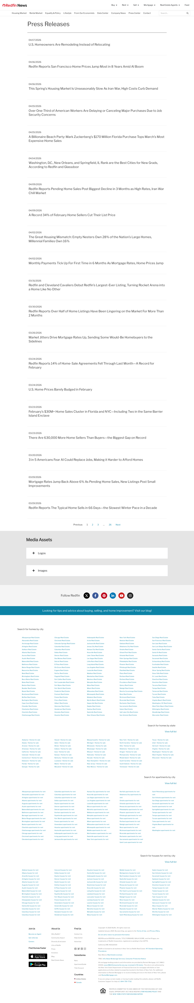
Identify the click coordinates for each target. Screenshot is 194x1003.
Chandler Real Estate (29, 706)
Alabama (25, 740)
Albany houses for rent (30, 873)
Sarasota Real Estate (159, 655)
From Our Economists (84, 13)
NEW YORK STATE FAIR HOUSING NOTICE (128, 994)
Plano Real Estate (126, 673)
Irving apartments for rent (63, 836)
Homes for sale (34, 740)
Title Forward (79, 968)
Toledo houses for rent (160, 891)
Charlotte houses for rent (31, 897)
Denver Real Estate (61, 655)
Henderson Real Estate (62, 709)
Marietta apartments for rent (97, 809)
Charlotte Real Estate (29, 712)
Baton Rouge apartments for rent (34, 818)
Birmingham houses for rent (32, 894)
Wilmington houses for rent (162, 915)
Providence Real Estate (128, 682)
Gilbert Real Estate (61, 703)
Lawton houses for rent (95, 903)
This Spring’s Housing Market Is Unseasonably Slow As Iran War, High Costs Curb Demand (93, 88)
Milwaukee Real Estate (95, 691)
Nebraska (90, 755)
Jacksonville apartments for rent (66, 839)
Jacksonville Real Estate (95, 643)
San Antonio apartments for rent (163, 797)
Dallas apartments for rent (63, 800)
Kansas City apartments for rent (98, 792)
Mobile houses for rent (128, 870)
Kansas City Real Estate (95, 649)
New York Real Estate (127, 637)
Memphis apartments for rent (97, 815)
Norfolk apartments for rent (130, 792)
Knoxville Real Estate (94, 652)
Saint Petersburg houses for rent (131, 915)
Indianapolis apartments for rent (65, 833)
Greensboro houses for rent (64, 903)
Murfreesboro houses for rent (130, 876)
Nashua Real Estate (94, 709)
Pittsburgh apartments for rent (131, 815)
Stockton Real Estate (159, 682)
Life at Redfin (56, 945)
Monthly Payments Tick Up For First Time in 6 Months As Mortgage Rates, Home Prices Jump (96, 263)
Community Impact (58, 938)
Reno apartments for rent (129, 827)
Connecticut (26, 758)
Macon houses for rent (95, 906)
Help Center (78, 938)
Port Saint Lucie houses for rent (131, 891)
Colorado (25, 755)
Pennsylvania (124, 755)
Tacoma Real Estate (159, 685)
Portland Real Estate (127, 676)
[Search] (187, 13)
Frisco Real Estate (60, 700)
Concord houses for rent (63, 870)
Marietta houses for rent (95, 909)
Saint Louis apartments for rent (131, 842)
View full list (170, 731)
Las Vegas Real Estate (95, 658)
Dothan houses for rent (62, 885)
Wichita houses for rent (160, 912)
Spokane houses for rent (161, 879)
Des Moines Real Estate (62, 658)
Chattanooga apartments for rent (34, 830)
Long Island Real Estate (95, 664)
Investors (54, 953)
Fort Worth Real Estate (62, 688)
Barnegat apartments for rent (32, 815)
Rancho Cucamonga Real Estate (131, 691)
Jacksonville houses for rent (97, 882)
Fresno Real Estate (61, 697)
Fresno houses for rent (62, 900)
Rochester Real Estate (128, 703)
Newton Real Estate (127, 640)
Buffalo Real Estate (29, 697)
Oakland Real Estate (127, 643)
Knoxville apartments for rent (97, 794)
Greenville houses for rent (63, 906)
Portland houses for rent (128, 894)
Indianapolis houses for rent (97, 876)
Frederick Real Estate (62, 691)
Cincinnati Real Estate (62, 640)
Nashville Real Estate (94, 712)
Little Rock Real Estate (95, 661)
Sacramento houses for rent (130, 912)
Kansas (57, 755)
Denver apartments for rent (64, 806)
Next (118, 524)
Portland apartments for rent (130, 821)
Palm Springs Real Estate (129, 658)
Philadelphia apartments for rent (131, 809)
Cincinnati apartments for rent (33, 836)
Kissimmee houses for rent (96, 885)
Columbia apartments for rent (65, 792)
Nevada (90, 758)
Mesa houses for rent (94, 915)
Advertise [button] (77, 941)
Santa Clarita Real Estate (161, 649)
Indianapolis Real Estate (95, 637)
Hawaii (56, 740)
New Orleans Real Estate (96, 715)
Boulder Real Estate (29, 688)
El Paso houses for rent (62, 888)
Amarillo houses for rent (30, 876)
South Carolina (125, 761)
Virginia (155, 749)
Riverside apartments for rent (130, 833)
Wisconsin (156, 758)
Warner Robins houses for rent (163, 909)
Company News (118, 13)
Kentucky (57, 758)
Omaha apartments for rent (129, 800)
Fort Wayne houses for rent (64, 897)
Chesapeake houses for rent (32, 900)
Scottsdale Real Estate (160, 664)
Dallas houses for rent (62, 873)
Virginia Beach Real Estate (161, 700)
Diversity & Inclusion (58, 941)
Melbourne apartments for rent (98, 812)
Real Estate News (57, 960)
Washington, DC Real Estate (162, 703)
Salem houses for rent (160, 870)
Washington (156, 752)
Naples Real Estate (93, 706)
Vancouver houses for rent (161, 903)
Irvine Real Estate (93, 640)
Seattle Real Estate (159, 667)
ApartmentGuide (80, 964)
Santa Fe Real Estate (159, 652)
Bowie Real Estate (28, 691)
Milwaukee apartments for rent (98, 824)
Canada (78, 982)
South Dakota (124, 764)
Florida (24, 764)
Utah (154, 743)
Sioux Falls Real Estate (160, 673)
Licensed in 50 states (135, 965)
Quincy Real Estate (126, 685)
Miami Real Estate (93, 688)
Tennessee (123, 767)
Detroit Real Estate (61, 661)
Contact (147, 13)
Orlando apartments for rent (130, 803)
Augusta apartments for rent (32, 803)
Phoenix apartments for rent (130, 812)
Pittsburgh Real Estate (128, 667)
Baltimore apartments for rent (32, 812)
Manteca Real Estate (94, 679)
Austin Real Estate (28, 658)
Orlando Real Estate (127, 655)
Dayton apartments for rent (64, 803)
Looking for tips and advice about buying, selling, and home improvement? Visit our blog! (97, 610)
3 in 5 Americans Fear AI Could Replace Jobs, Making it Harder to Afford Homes (86, 460)
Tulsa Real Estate (158, 697)
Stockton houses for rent (161, 885)
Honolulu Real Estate (61, 712)
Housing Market (19, 13)
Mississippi (91, 749)
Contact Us (78, 934)
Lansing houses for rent (95, 900)
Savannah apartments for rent (163, 803)
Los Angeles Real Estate (95, 667)
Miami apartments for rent (96, 821)
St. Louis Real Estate (159, 676)
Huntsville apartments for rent (65, 830)
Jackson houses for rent (95, 879)
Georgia (24, 767)
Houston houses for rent (95, 870)
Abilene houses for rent (30, 870)
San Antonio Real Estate (128, 715)
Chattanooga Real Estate (31, 715)
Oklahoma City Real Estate (129, 646)
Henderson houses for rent (63, 915)
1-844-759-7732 (125, 981)
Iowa (56, 752)
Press (53, 949)
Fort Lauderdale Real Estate (64, 682)
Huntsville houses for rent (96, 873)
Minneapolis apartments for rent (98, 827)
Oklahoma (123, 749)
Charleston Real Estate (30, 709)
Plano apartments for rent (129, 818)
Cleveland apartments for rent (32, 839)
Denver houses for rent (62, 879)
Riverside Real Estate (127, 700)
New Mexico (91, 767)
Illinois (56, 746)
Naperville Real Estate (95, 703)
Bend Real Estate (28, 673)
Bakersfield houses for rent (31, 891)
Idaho (56, 743)
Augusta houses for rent (30, 885)
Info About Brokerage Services (114, 959)
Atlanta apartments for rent (32, 800)
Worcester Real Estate (160, 715)
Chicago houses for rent (30, 903)
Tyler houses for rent (159, 897)
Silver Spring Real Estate (161, 670)
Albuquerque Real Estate (31, 637)
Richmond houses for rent (129, 903)
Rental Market (35, 13)
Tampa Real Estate (159, 688)
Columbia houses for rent (31, 909)
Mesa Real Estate (93, 685)
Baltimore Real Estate (29, 664)
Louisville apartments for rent (97, 803)
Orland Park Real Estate (128, 652)
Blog (52, 956)
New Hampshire (92, 761)
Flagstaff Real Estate (61, 676)
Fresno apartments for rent (64, 821)
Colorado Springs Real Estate (64, 643)
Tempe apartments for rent (162, 815)
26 (110, 524)
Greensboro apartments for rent (65, 824)
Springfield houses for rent (161, 882)
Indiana (57, 749)
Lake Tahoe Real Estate (95, 655)
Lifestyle (67, 13)
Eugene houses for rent (62, 891)
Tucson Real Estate (159, 694)
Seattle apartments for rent (162, 806)
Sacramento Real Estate (128, 706)
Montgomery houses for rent (130, 873)
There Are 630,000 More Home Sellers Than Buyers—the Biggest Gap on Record (87, 438)
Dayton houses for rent (62, 876)
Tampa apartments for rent (162, 812)
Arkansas (25, 749)
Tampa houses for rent (160, 888)
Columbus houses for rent (31, 912)
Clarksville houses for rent (31, 906)
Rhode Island (124, 758)
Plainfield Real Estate (127, 670)
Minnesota (91, 746)
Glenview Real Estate (62, 706)
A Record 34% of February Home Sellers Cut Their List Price (72, 215)
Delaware (25, 761)
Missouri (90, 752)
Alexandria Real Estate (30, 640)
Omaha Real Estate (126, 649)
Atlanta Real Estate (29, 652)
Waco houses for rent (160, 906)
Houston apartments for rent (64, 827)
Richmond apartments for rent (130, 830)
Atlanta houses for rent (30, 882)
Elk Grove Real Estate (62, 667)
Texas (154, 740)
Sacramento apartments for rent (131, 839)
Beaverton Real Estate (30, 670)
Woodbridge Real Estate (160, 712)
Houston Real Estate (61, 715)
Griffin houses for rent (62, 909)
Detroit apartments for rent (64, 809)
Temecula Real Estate (160, 691)
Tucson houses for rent (160, 894)
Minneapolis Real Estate (95, 694)
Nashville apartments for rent (97, 836)
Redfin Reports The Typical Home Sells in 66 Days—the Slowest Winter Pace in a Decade (93, 508)
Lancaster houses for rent (96, 897)
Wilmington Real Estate (160, 709)
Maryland (57, 767)
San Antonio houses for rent (162, 873)
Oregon (122, 752)
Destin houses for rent (62, 882)
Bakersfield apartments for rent (33, 809)
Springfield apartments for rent (163, 809)
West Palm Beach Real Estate (162, 706)
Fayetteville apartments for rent (65, 815)
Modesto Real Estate (94, 697)
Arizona (24, 746)
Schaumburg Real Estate (161, 661)
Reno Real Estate (126, 694)
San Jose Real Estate (159, 643)
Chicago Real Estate (61, 637)
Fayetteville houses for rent (64, 894)
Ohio (121, 746)
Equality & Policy (53, 13)
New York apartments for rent (97, 839)
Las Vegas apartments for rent (98, 797)
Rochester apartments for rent (131, 836)
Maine (56, 764)
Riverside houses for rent (128, 906)
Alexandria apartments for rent (33, 794)
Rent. (76, 960)
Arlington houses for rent (31, 879)
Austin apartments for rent (31, 806)
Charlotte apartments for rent (32, 827)
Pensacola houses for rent (129, 885)
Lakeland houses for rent (96, 894)
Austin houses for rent (30, 888)
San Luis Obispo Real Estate (162, 646)
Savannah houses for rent (161, 876)
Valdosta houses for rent (161, 900)
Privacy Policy (155, 931)
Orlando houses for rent (128, 882)
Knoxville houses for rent (96, 888)
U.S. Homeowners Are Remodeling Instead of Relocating (69, 44)
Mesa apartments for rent (96, 818)
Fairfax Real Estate (61, 673)
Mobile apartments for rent (96, 830)
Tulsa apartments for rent (161, 821)
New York (123, 740)
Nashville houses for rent (128, 879)
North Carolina (125, 743)
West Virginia (157, 755)
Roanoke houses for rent (128, 909)
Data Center (102, 13)
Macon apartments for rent (96, 806)
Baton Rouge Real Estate (31, 667)
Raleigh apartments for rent (129, 824)
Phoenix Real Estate (127, 664)
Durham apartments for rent (64, 812)
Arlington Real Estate (29, 646)
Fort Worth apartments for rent (65, 818)
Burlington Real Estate (30, 700)
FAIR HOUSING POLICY (149, 992)
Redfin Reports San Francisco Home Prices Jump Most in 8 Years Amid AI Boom (86, 66)
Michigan (90, 743)
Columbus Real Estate (62, 649)
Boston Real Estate (28, 685)
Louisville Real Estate (94, 670)
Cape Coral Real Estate (30, 703)
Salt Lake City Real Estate (129, 712)
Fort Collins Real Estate (62, 679)
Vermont (155, 746)
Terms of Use (141, 931)
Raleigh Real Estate (126, 688)
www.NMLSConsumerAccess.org (115, 965)
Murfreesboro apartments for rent (99, 833)
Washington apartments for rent (163, 830)
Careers (31, 941)
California (25, 752)
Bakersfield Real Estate (30, 661)
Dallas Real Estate (60, 652)
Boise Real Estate (28, 682)
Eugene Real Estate (61, 670)
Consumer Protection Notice (136, 959)
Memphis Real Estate (94, 682)
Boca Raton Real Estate (30, 679)
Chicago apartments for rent (32, 833)
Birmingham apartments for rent (33, 821)
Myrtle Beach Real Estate (96, 700)
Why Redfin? (55, 934)
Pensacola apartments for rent (130, 806)
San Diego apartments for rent (163, 800)
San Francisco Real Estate (161, 640)
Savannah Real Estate (160, 658)
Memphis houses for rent (96, 912)
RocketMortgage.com (109, 975)
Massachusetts (92, 740)
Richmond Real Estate (127, 697)
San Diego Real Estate (160, 637)
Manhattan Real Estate (95, 676)
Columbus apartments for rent (65, 794)
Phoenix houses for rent (128, 888)
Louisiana (57, 761)
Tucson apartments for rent (162, 818)
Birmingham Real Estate (30, 676)
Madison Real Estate (94, 673)
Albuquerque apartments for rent (34, 792)
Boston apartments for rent (31, 824)
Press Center (134, 13)
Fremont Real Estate (61, 694)
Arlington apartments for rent (32, 797)
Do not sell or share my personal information (114, 935)
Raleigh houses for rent (128, 897)
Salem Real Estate (126, 709)
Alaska (24, 743)
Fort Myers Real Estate (62, 685)
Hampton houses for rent (63, 912)
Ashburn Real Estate (29, 649)
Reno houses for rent (127, 900)
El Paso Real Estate (61, 664)
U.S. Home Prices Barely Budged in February (60, 389)
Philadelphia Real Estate (128, 661)
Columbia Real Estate (62, 646)
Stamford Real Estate (160, 679)
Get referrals (33, 938)
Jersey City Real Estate (95, 646)
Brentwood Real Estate (30, 694)
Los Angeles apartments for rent (98, 800)
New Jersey (91, 764)
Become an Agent (35, 934)
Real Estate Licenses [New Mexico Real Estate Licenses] (114, 955)
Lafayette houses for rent (96, 891)
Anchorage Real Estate (30, 643)
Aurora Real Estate (28, 655)
